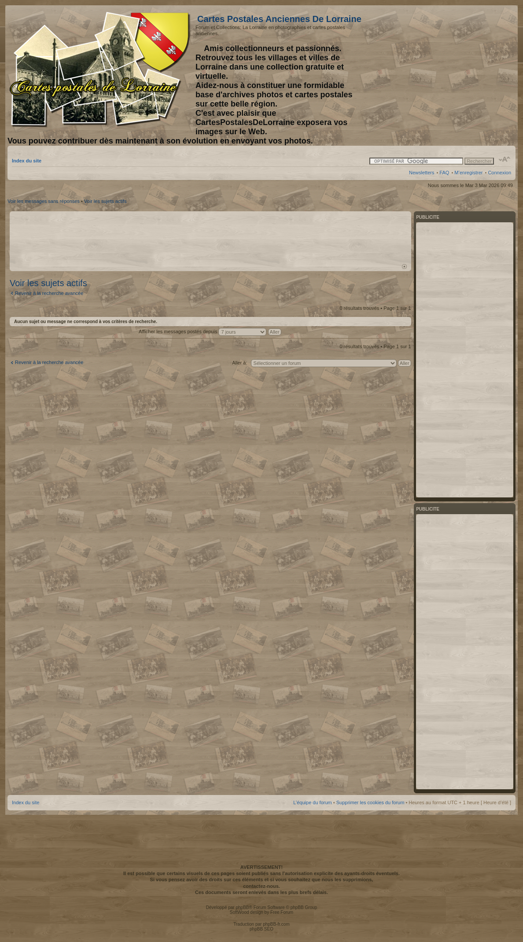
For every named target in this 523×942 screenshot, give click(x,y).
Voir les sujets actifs (105, 201)
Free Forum (281, 912)
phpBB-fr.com (276, 924)
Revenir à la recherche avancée (49, 293)
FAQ (444, 172)
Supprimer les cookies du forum (370, 802)
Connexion (499, 172)
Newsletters (421, 172)
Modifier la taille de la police (504, 159)
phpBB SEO (261, 929)
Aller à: (239, 362)
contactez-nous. (261, 886)
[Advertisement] (442, 69)
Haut (404, 266)
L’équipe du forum (312, 802)
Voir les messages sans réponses (43, 201)
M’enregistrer (468, 172)
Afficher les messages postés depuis (210, 331)
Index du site (26, 160)
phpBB (242, 907)
